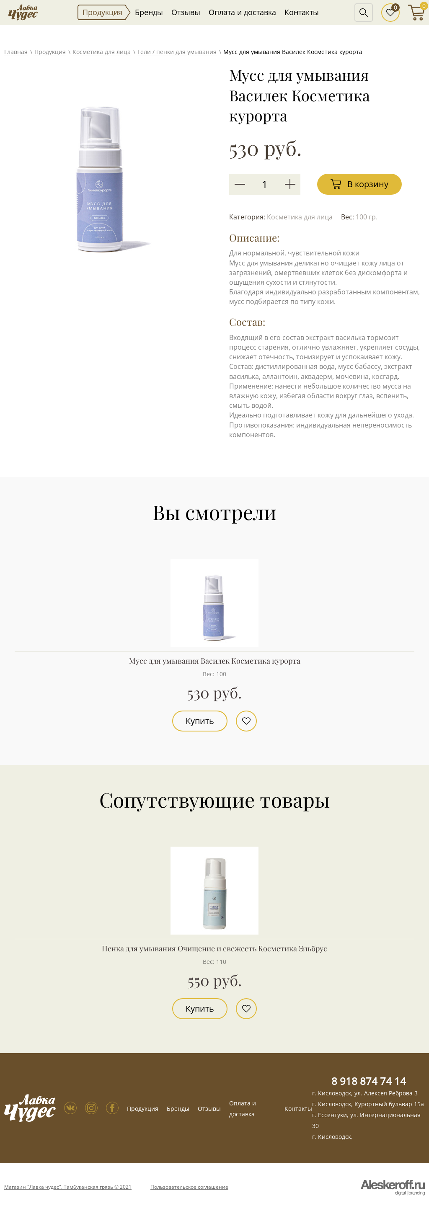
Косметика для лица (101, 52)
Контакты (301, 12)
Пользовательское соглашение (189, 1187)
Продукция (102, 12)
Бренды (149, 12)
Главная (16, 52)
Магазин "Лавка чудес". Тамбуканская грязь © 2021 (68, 1187)
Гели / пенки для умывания (177, 52)
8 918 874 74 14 (368, 1081)
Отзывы (185, 12)
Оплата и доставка (242, 12)
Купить (200, 720)
